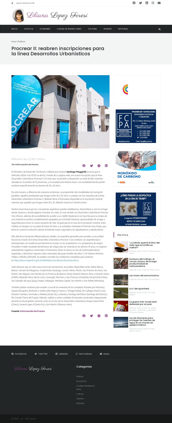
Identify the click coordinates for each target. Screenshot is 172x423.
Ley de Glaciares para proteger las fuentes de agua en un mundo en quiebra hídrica (142, 321)
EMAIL (104, 353)
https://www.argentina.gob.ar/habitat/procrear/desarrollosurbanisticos (46, 260)
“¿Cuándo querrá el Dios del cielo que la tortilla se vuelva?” (144, 245)
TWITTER (41, 353)
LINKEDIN (61, 353)
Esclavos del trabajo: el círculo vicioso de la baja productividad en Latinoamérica (143, 263)
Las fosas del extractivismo (144, 275)
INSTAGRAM (84, 353)
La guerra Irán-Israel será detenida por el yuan (143, 303)
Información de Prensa (32, 311)
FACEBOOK (19, 353)
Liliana (57, 15)
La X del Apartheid (139, 288)
